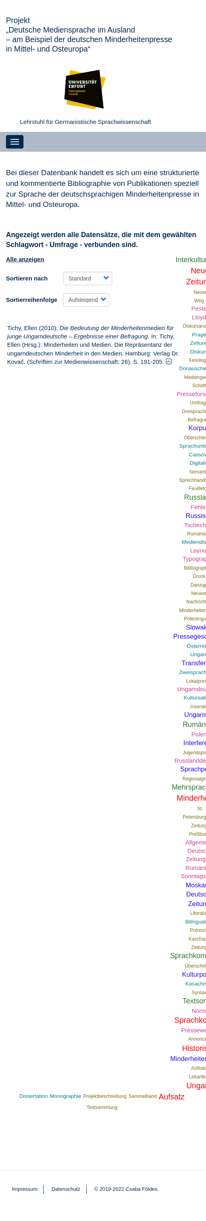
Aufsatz (172, 1096)
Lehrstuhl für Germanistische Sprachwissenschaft (85, 121)
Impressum (24, 1189)
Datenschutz (65, 1189)
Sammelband (142, 1096)
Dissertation (33, 1096)
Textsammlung (102, 1107)
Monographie (65, 1096)
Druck (199, 576)
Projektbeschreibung (104, 1096)
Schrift (199, 385)
